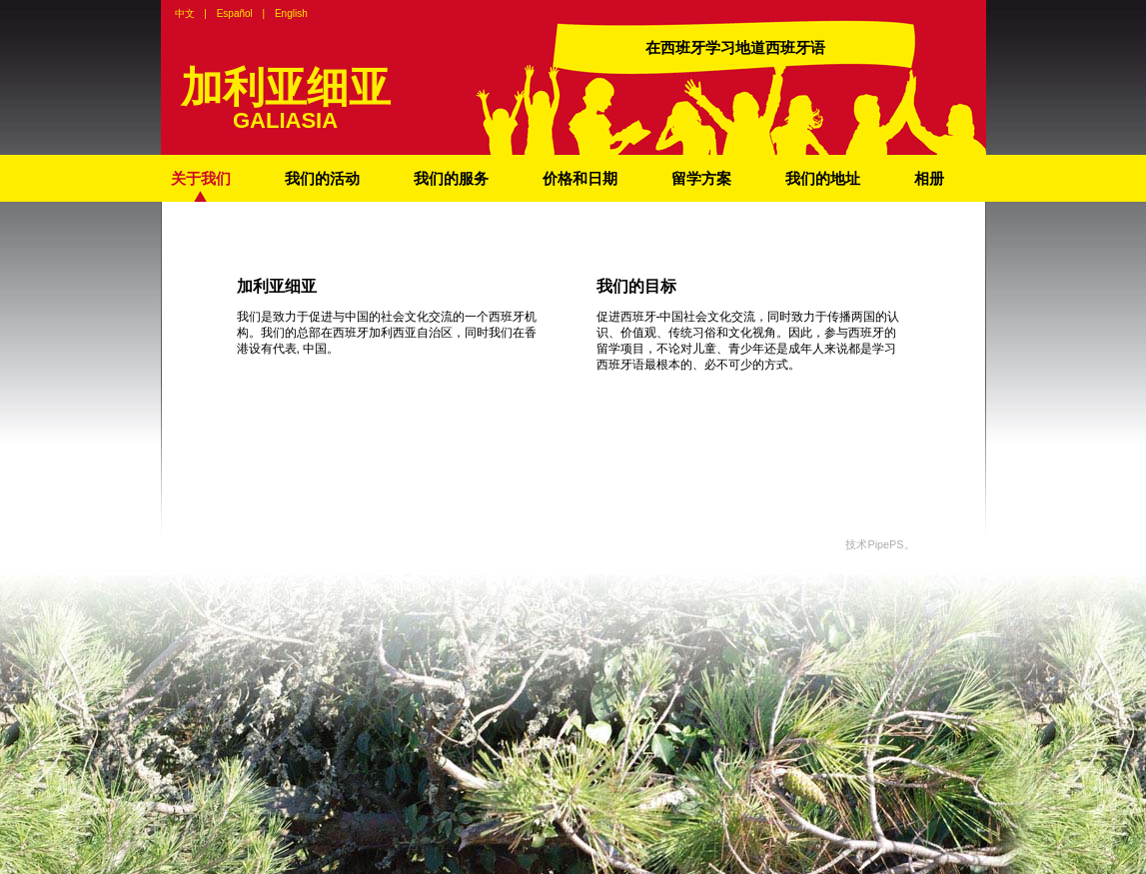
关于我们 (201, 178)
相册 (929, 178)
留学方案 (701, 178)
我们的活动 (322, 178)
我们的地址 (822, 178)
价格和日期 (580, 178)
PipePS (885, 544)
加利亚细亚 (286, 87)
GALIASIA (285, 120)
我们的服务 (451, 178)
